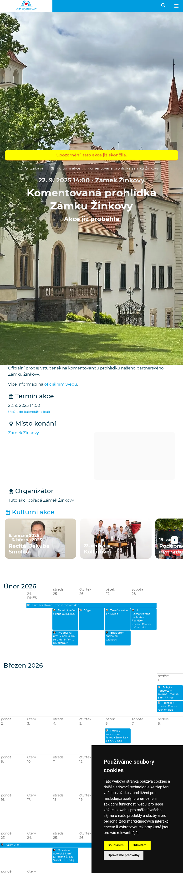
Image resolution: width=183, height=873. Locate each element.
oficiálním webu (60, 384)
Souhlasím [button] (116, 845)
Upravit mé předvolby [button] (123, 855)
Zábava (33, 168)
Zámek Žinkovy (120, 181)
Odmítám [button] (140, 845)
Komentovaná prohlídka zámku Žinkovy (123, 168)
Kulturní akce (65, 168)
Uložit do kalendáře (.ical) (29, 412)
